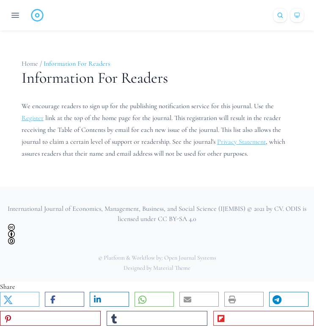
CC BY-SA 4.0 (177, 219)
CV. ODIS (287, 208)
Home (31, 63)
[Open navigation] (15, 15)
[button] (19, 299)
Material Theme (171, 267)
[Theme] (297, 15)
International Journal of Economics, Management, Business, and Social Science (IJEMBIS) (126, 208)
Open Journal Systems (190, 257)
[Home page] (37, 15)
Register (33, 118)
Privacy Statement (241, 141)
